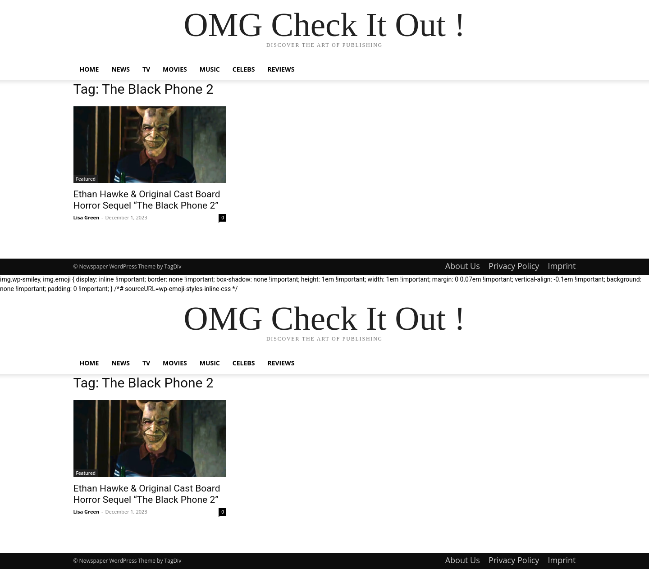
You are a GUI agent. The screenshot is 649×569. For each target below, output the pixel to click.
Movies (175, 69)
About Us (462, 266)
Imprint (562, 266)
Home (89, 69)
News (120, 69)
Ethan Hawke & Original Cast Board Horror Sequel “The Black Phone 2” (146, 200)
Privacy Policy (514, 266)
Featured (86, 179)
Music (210, 69)
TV (146, 69)
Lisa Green (86, 217)
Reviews (280, 69)
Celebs (244, 69)
